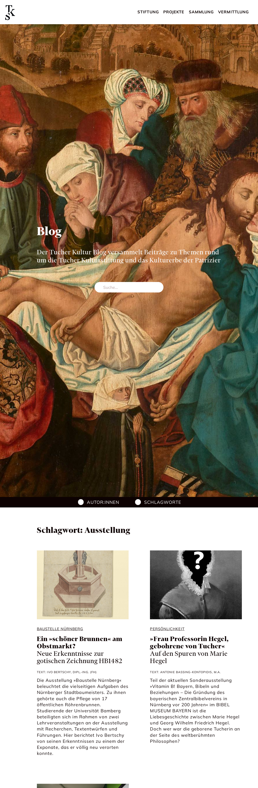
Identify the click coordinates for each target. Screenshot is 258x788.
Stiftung (148, 11)
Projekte (173, 11)
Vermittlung (233, 11)
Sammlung (201, 11)
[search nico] (129, 287)
